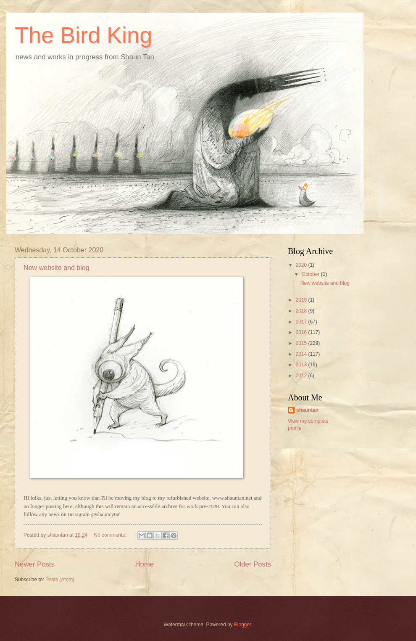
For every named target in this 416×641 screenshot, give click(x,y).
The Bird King (83, 35)
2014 (301, 354)
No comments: (111, 535)
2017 (301, 322)
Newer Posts (35, 564)
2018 (301, 311)
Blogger (242, 625)
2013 (301, 365)
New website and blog (57, 267)
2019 (301, 300)
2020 (301, 265)
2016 (301, 332)
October (311, 274)
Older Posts (252, 564)
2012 (301, 376)
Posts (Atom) (59, 580)
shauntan (307, 410)
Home (144, 564)
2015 (301, 343)
